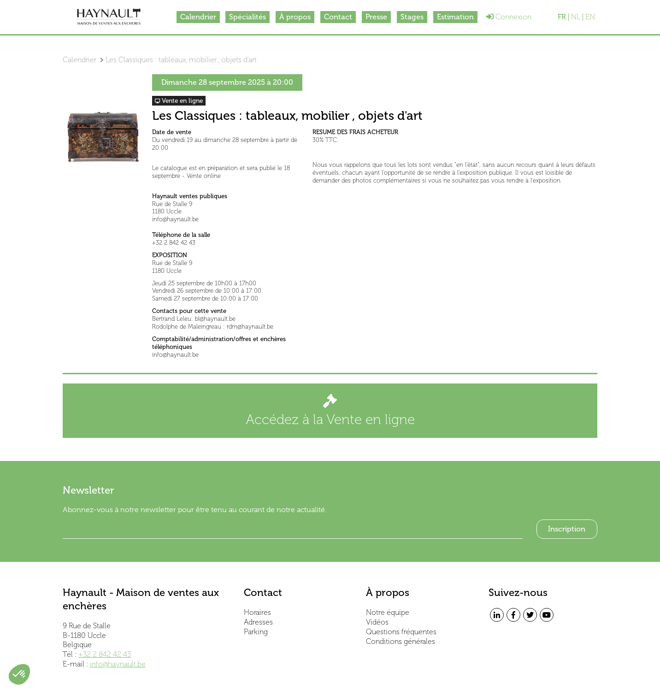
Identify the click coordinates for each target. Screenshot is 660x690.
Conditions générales (400, 641)
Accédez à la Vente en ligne (330, 411)
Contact (338, 16)
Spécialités (247, 16)
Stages (412, 16)
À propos (295, 16)
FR (562, 17)
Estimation (455, 16)
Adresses (258, 622)
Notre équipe (387, 612)
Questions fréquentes (401, 631)
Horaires (257, 612)
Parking (256, 631)
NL (575, 17)
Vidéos (377, 622)
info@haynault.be (118, 664)
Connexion (509, 16)
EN (590, 17)
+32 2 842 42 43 (104, 654)
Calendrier (198, 16)
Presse (376, 16)
